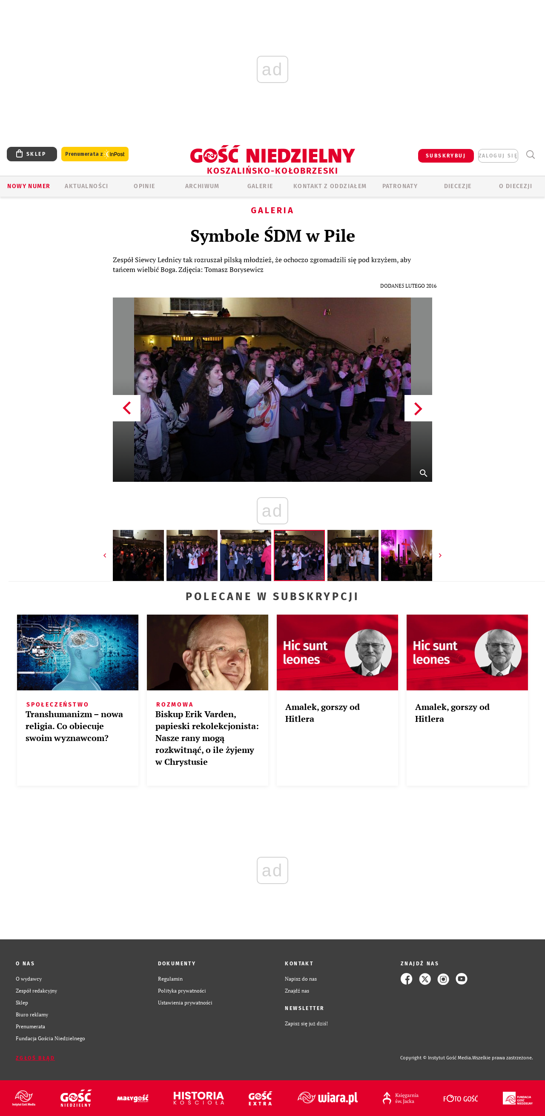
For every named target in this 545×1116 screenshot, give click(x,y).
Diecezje (458, 186)
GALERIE (260, 186)
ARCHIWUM (202, 186)
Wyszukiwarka (530, 155)
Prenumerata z (95, 154)
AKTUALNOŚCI (86, 186)
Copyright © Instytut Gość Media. (436, 1058)
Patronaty (400, 186)
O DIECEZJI (515, 186)
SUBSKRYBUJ (446, 156)
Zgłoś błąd (35, 1058)
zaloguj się (498, 156)
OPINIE (144, 186)
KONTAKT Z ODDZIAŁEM (330, 186)
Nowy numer (28, 186)
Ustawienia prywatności (185, 1002)
